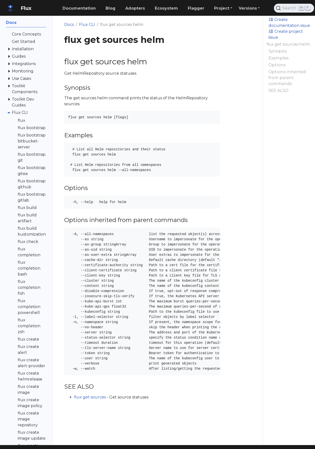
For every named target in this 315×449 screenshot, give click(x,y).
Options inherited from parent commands (287, 77)
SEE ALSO (278, 90)
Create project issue (285, 34)
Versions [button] (248, 8)
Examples (278, 58)
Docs (69, 24)
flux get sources (90, 397)
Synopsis (277, 51)
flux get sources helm (288, 44)
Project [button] (221, 8)
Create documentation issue (289, 22)
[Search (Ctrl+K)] (294, 8)
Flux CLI (87, 24)
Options (276, 65)
